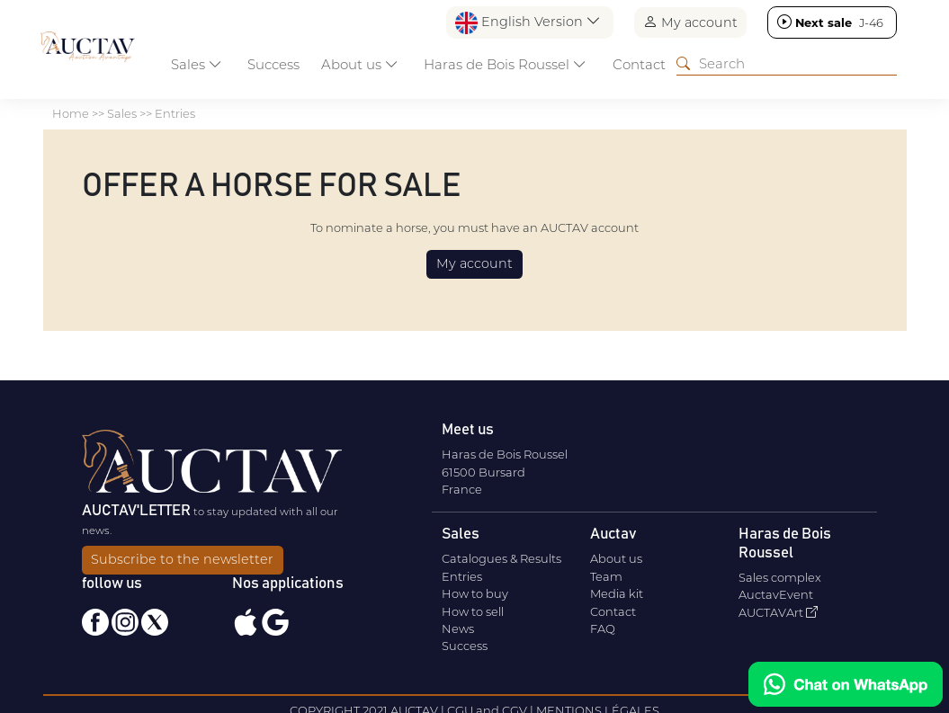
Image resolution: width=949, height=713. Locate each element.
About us (616, 558)
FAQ (602, 628)
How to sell (473, 611)
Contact (639, 64)
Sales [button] (196, 64)
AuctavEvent (776, 594)
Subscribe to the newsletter (182, 559)
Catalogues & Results (501, 558)
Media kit (616, 593)
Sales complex (780, 577)
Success (273, 64)
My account (690, 22)
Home (70, 113)
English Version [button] (528, 23)
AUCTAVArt (778, 612)
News (458, 628)
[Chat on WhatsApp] (845, 684)
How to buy (475, 593)
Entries (175, 113)
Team (606, 576)
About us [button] (359, 64)
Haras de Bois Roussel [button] (505, 64)
